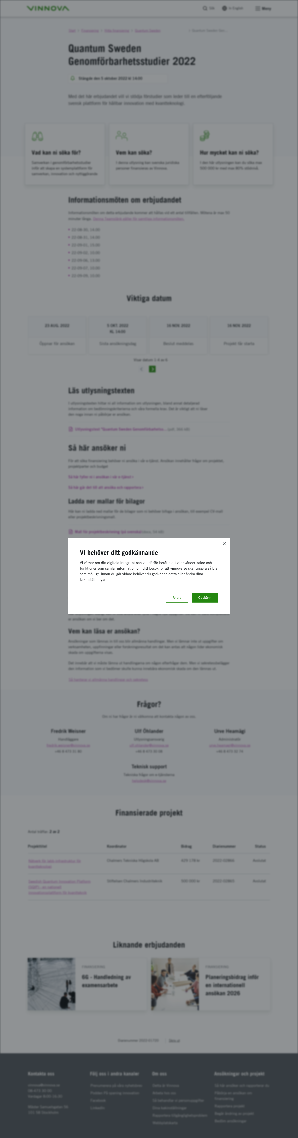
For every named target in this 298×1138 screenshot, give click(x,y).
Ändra (177, 598)
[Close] (224, 543)
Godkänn (204, 598)
